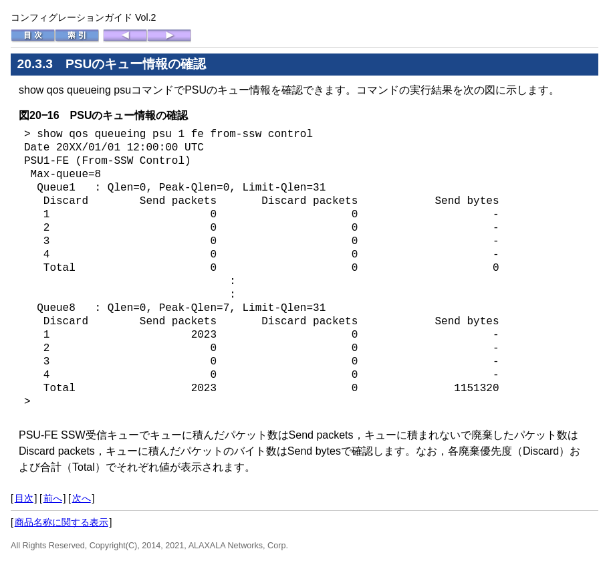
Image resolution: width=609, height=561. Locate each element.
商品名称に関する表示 (61, 522)
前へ (52, 498)
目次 (24, 498)
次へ (81, 498)
